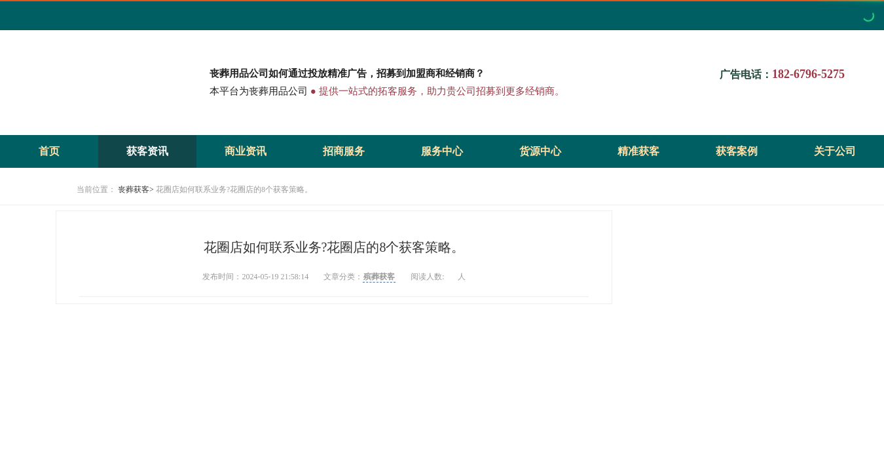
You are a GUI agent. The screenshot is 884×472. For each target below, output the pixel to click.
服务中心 (442, 151)
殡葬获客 (379, 276)
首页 (49, 151)
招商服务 (344, 151)
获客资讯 (147, 151)
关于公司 (835, 151)
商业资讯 (246, 151)
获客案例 (737, 151)
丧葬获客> (136, 189)
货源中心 (540, 151)
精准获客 (638, 151)
